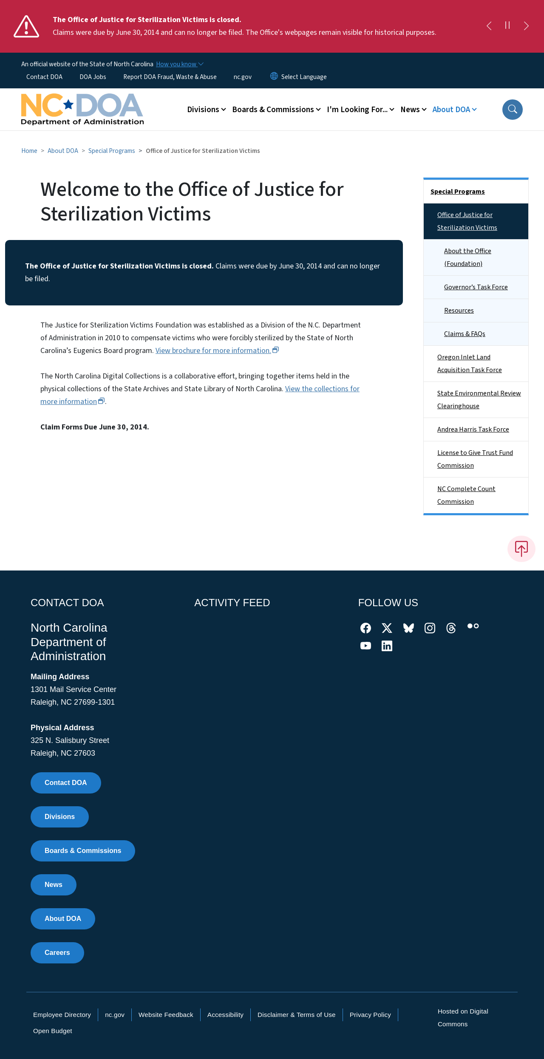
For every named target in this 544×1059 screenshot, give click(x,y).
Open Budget (52, 1030)
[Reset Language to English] (274, 77)
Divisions (60, 816)
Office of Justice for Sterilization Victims (467, 221)
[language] (304, 77)
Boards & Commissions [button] (273, 110)
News (53, 884)
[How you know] (179, 64)
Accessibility (225, 1014)
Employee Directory (62, 1014)
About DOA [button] (451, 110)
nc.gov (243, 77)
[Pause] (507, 26)
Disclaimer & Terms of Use (297, 1014)
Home (29, 150)
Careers (57, 952)
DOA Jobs (92, 77)
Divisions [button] (203, 110)
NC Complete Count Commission (466, 495)
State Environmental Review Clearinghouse (479, 400)
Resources (459, 310)
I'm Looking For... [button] (357, 110)
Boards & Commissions (83, 850)
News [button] (410, 110)
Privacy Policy (370, 1014)
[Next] (526, 26)
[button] (512, 109)
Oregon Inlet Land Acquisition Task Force (469, 364)
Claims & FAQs (464, 334)
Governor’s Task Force (476, 287)
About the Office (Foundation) (467, 257)
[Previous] (488, 26)
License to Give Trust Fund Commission (475, 459)
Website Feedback (166, 1014)
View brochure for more (217, 350)
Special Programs (111, 150)
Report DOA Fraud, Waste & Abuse (170, 77)
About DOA (63, 150)
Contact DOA (44, 77)
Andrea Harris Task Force (473, 429)
